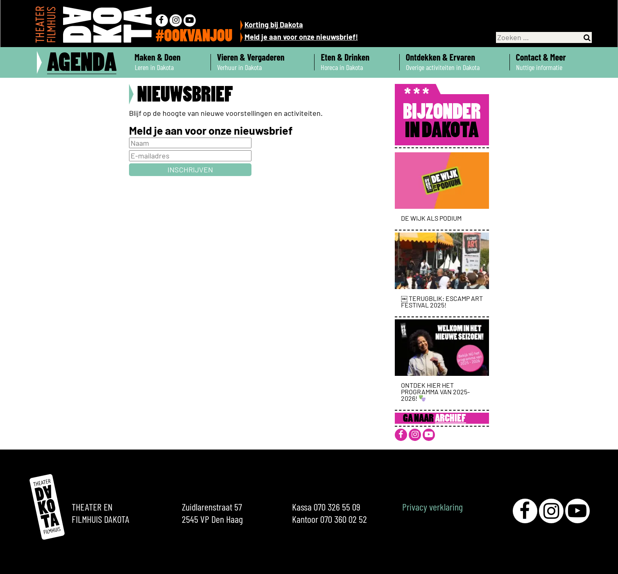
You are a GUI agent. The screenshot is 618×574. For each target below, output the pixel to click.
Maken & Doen (169, 62)
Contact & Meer (553, 62)
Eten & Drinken (357, 62)
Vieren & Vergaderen (262, 62)
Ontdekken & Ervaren (454, 62)
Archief (450, 419)
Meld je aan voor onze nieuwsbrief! (301, 36)
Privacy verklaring (432, 507)
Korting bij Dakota (273, 24)
